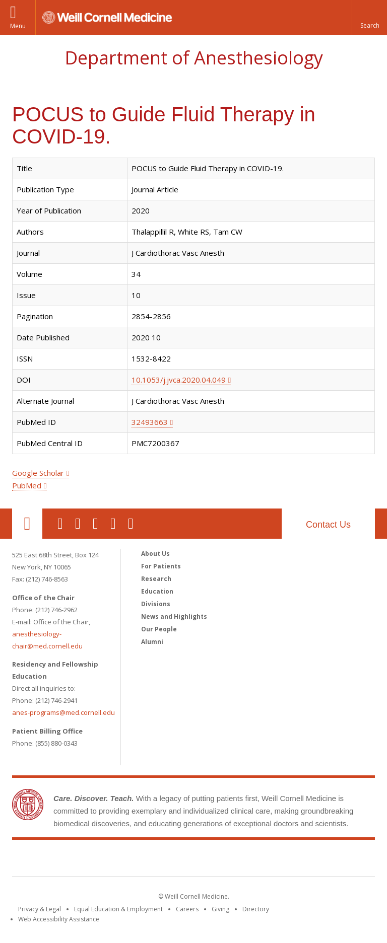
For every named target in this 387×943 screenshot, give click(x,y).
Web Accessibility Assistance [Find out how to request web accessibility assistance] (58, 919)
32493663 (150, 422)
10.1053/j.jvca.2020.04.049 (179, 380)
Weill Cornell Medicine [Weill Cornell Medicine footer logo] (193, 860)
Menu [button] (18, 26)
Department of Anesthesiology (193, 57)
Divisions (155, 604)
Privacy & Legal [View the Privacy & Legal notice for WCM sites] (39, 909)
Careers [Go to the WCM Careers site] (187, 909)
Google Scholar (38, 473)
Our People (159, 629)
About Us (155, 553)
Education (157, 591)
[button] (369, 17)
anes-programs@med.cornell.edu (63, 712)
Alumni (152, 641)
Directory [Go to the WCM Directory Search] (255, 909)
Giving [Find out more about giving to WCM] (220, 909)
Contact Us (328, 525)
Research (156, 578)
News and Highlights (174, 616)
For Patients (161, 566)
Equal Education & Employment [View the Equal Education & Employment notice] (118, 909)
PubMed (26, 485)
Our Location (27, 524)
